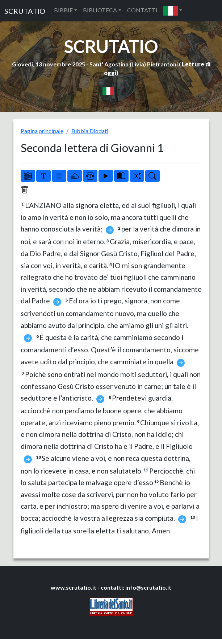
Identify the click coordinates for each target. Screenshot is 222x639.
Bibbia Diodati (89, 130)
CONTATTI (142, 10)
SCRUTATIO (24, 11)
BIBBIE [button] (63, 10)
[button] (172, 11)
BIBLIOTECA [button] (100, 10)
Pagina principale (42, 130)
